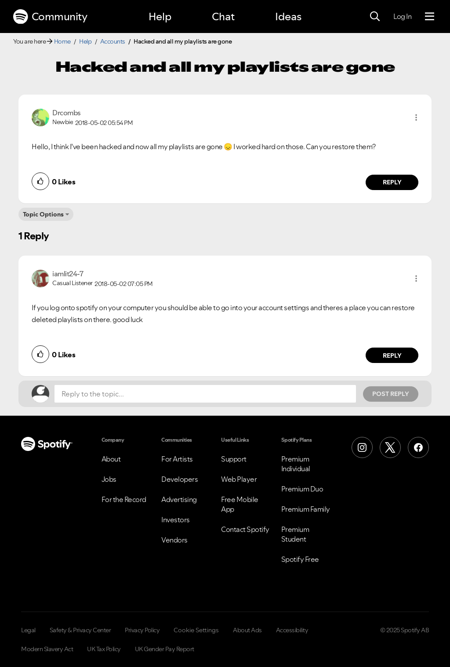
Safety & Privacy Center (80, 630)
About (111, 459)
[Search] (374, 16)
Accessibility (292, 630)
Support (234, 459)
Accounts (112, 41)
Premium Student (295, 534)
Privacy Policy (142, 630)
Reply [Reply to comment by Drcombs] (392, 182)
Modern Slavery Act (47, 649)
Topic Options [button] (43, 214)
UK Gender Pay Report (164, 649)
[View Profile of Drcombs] (66, 112)
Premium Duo (302, 489)
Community (50, 16)
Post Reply (390, 393)
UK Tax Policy (104, 649)
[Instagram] (362, 447)
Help (160, 16)
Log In (402, 16)
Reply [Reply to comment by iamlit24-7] (392, 355)
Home (62, 41)
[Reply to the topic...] (205, 394)
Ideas (288, 16)
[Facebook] (418, 447)
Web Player (239, 479)
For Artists (177, 459)
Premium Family (305, 509)
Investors (175, 519)
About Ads (247, 630)
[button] (416, 117)
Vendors (174, 540)
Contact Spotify (245, 529)
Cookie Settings (196, 630)
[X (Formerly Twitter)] (390, 447)
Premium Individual (295, 463)
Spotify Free (300, 559)
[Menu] (429, 17)
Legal (28, 630)
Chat (223, 16)
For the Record (124, 499)
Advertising (179, 499)
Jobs (109, 479)
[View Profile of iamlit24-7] (67, 274)
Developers (179, 479)
